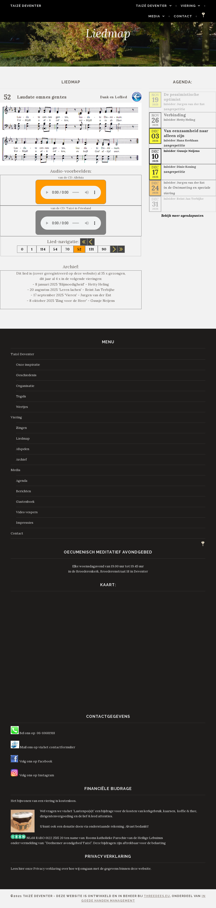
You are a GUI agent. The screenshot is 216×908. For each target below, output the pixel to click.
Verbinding (175, 114)
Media (193, 6)
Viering (166, 6)
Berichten (23, 491)
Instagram (46, 775)
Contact (187, 16)
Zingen (21, 428)
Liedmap (23, 438)
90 (104, 249)
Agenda (21, 481)
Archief (21, 459)
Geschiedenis (26, 375)
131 (91, 249)
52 (79, 249)
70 (67, 249)
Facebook (45, 761)
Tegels (21, 396)
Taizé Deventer (21, 6)
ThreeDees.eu (157, 896)
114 (42, 249)
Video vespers (27, 512)
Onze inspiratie (28, 365)
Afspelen (22, 449)
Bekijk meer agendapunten (182, 215)
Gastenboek (25, 502)
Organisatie (25, 386)
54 (55, 249)
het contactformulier (59, 747)
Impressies (24, 523)
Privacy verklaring (47, 869)
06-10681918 (46, 733)
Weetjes (22, 407)
